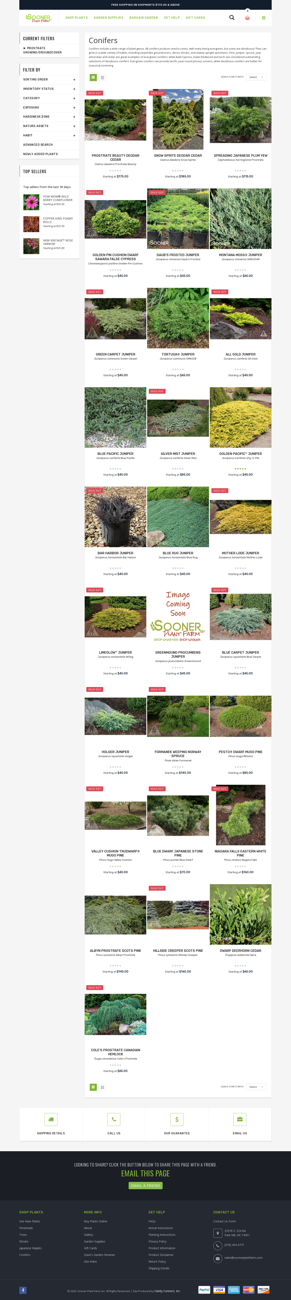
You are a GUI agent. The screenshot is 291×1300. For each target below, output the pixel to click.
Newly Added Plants (40, 154)
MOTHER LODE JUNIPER (240, 553)
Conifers (24, 1255)
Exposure (31, 107)
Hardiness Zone (36, 116)
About (88, 1228)
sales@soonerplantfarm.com (243, 1258)
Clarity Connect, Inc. (167, 1291)
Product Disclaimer (161, 1255)
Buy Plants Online (95, 1221)
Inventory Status (38, 89)
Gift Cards (90, 1248)
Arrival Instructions (161, 1228)
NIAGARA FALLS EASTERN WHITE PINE (240, 853)
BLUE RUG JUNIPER (178, 553)
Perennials (26, 1228)
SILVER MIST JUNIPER (178, 454)
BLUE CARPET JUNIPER (240, 652)
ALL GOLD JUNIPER (241, 354)
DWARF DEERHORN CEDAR (240, 951)
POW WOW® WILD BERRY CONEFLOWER (57, 198)
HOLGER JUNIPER (115, 752)
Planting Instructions (162, 1235)
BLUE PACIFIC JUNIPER (115, 454)
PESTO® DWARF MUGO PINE (241, 752)
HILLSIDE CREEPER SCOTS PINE (178, 951)
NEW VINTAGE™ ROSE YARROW (58, 242)
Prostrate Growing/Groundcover (42, 50)
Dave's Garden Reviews (99, 1255)
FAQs (152, 1221)
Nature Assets (35, 126)
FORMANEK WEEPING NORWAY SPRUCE (178, 754)
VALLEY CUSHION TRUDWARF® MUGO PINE (115, 853)
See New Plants (29, 1221)
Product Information (162, 1248)
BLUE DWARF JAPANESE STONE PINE (178, 853)
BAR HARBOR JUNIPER (115, 553)
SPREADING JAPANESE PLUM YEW (240, 156)
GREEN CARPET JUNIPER (115, 354)
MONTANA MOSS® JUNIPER (240, 255)
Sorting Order (35, 79)
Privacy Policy (157, 1241)
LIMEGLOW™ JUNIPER (115, 652)
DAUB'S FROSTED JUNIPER (178, 255)
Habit (28, 135)
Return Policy (157, 1261)
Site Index (90, 1261)
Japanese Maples (30, 1248)
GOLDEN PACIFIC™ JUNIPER (240, 454)
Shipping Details (159, 1268)
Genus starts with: (232, 76)
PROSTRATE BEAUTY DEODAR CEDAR (115, 158)
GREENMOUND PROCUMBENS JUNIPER (178, 655)
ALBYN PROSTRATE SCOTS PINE (115, 951)
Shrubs (23, 1241)
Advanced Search (38, 145)
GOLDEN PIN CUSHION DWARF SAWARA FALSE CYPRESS (116, 257)
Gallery (88, 1235)
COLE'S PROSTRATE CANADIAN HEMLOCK (115, 1052)
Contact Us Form (224, 1221)
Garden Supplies (94, 1241)
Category (31, 98)
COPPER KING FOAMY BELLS (58, 220)
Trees (23, 1235)
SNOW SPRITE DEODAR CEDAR (178, 156)
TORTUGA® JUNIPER (178, 354)
